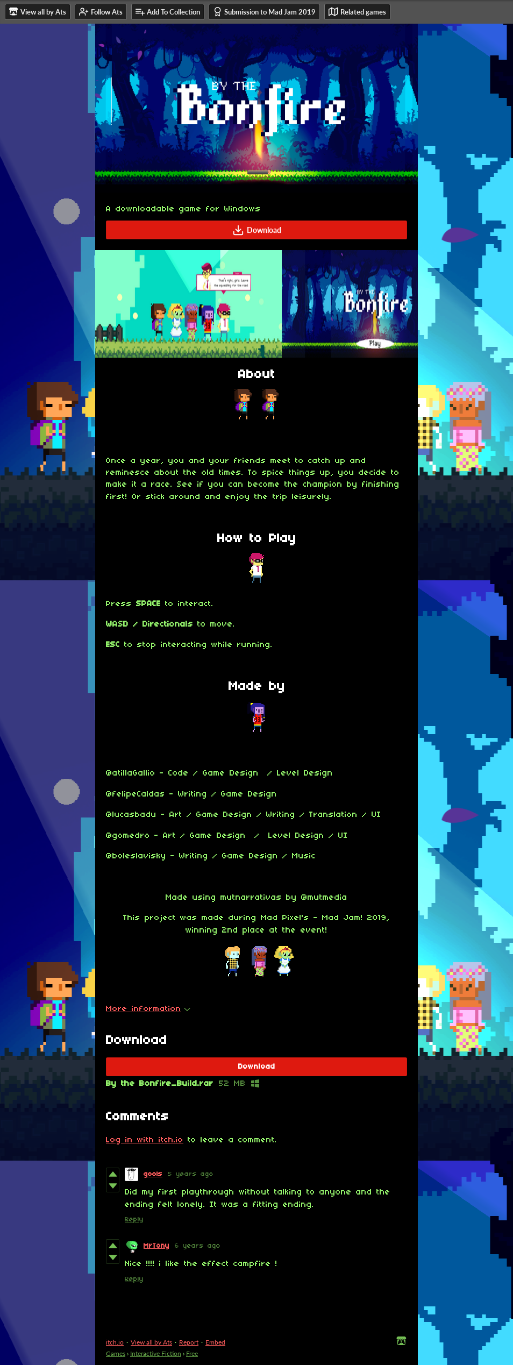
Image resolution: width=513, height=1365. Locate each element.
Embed (215, 1342)
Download (256, 230)
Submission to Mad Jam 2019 (264, 11)
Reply (134, 1219)
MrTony (156, 1245)
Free (192, 1353)
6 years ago (197, 1245)
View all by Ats (151, 1342)
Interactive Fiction (155, 1353)
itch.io (115, 1342)
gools (153, 1174)
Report (188, 1342)
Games (115, 1353)
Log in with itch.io (144, 1140)
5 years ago (190, 1174)
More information (148, 1009)
